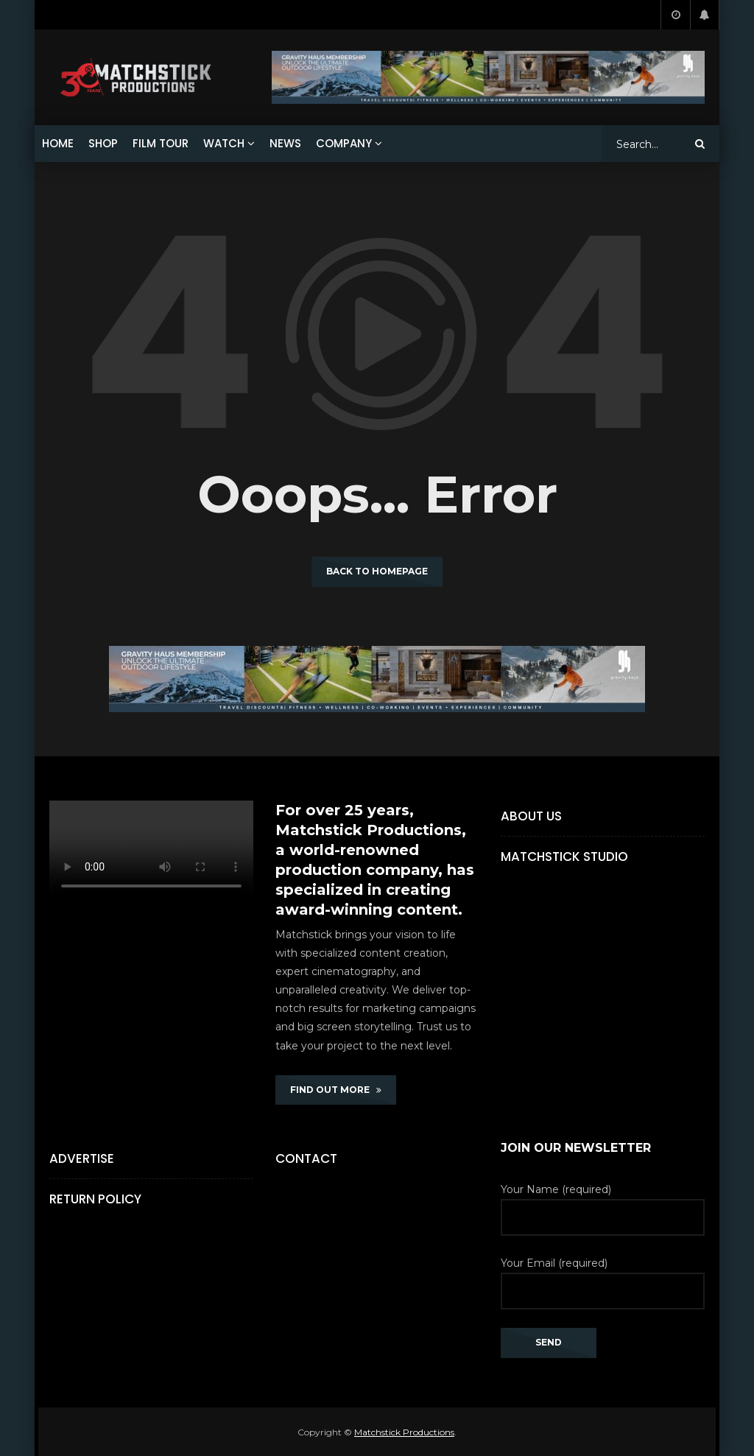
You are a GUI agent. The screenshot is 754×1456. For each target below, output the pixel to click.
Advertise (81, 1158)
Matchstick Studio (564, 856)
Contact (306, 1158)
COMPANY (344, 143)
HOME (58, 143)
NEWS (285, 143)
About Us (531, 816)
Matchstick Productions (404, 1432)
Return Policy (95, 1199)
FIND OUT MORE (335, 1089)
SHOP (103, 143)
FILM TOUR (160, 143)
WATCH (223, 143)
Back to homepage (377, 571)
